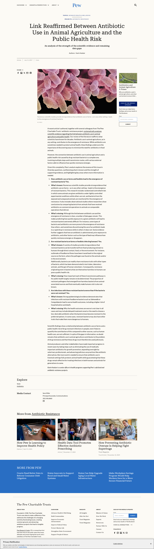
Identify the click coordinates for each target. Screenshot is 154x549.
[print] (30, 73)
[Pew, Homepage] (77, 5)
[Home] (34, 504)
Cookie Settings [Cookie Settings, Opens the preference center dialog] (118, 544)
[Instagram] (118, 533)
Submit (128, 124)
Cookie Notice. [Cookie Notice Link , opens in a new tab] (23, 547)
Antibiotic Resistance (46, 413)
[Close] (151, 544)
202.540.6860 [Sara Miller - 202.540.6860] (47, 398)
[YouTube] (126, 533)
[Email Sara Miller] (44, 401)
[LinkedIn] (121, 533)
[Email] (128, 119)
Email (120, 116)
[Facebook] (114, 533)
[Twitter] (124, 533)
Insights (82, 509)
